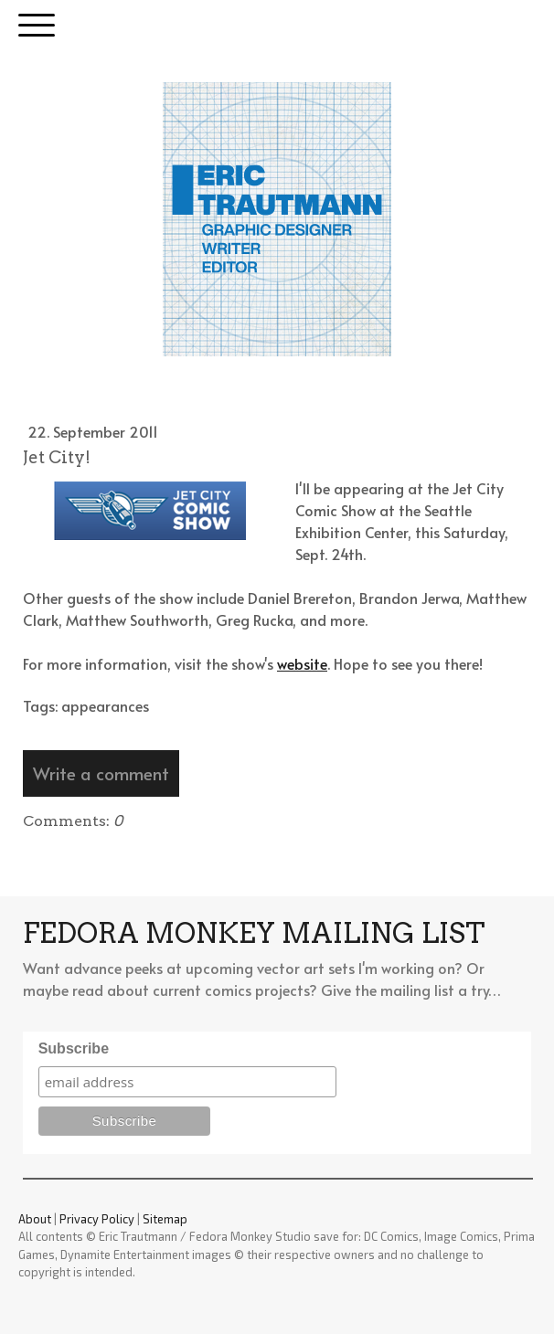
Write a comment (101, 773)
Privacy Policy (96, 1219)
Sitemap (165, 1219)
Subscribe (73, 1048)
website (302, 663)
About (34, 1219)
